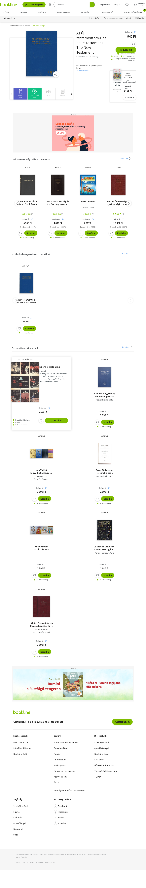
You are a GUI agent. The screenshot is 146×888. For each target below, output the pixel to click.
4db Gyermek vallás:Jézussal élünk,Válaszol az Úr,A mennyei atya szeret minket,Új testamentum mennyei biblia (42, 548)
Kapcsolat (18, 829)
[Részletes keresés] (50, 4)
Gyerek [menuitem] (23, 12)
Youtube (60, 823)
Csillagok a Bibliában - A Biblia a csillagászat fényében (105, 548)
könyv (27, 167)
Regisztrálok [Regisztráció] (105, 5)
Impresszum (60, 759)
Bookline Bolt (20, 754)
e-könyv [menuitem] (42, 12)
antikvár (26, 266)
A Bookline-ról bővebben (66, 742)
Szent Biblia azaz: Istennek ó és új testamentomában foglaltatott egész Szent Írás (104, 471)
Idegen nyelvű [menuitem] (107, 12)
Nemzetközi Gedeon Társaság (87, 57)
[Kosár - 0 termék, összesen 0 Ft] (139, 4)
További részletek (82, 71)
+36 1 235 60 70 (20, 742)
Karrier (57, 754)
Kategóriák (8, 18)
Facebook (60, 806)
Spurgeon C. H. (41, 476)
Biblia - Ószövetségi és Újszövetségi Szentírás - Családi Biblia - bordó (118, 203)
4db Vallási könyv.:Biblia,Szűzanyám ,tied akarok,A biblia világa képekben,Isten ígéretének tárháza (41, 471)
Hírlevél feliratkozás (104, 765)
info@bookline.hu (22, 748)
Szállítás (17, 817)
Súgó (15, 834)
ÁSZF (56, 782)
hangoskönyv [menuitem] (63, 12)
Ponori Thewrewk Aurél (104, 553)
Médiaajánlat (60, 765)
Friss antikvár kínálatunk (25, 348)
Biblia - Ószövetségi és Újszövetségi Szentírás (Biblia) (41, 625)
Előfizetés (139, 18)
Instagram (61, 812)
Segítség (95, 18)
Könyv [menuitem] (6, 12)
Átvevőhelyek (19, 823)
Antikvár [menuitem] (85, 12)
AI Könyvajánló (34, 4)
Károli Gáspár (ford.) (104, 476)
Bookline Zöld (60, 748)
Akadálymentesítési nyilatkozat (69, 790)
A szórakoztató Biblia (49, 366)
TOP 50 (97, 777)
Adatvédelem (60, 777)
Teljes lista (125, 158)
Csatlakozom (122, 722)
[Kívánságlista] (127, 4)
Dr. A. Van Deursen (41, 479)
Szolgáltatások (20, 806)
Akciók (129, 18)
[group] (20, 94)
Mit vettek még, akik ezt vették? (31, 159)
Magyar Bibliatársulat (104, 400)
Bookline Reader (102, 754)
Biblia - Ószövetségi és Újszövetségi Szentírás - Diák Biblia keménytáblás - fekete (58, 203)
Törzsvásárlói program (113, 18)
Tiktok (59, 817)
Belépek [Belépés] (117, 5)
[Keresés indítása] (92, 4)
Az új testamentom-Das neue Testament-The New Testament (26, 301)
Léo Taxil (42, 371)
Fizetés (16, 812)
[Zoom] (56, 74)
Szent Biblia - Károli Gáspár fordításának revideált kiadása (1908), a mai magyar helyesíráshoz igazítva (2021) (27, 203)
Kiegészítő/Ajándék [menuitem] (135, 11)
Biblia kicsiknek (88, 201)
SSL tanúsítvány (21, 857)
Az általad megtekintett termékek (31, 254)
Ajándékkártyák (101, 748)
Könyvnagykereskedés (64, 771)
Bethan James (88, 207)
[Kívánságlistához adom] (133, 44)
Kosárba (126, 50)
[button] (71, 94)
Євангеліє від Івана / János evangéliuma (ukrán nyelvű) (104, 395)
